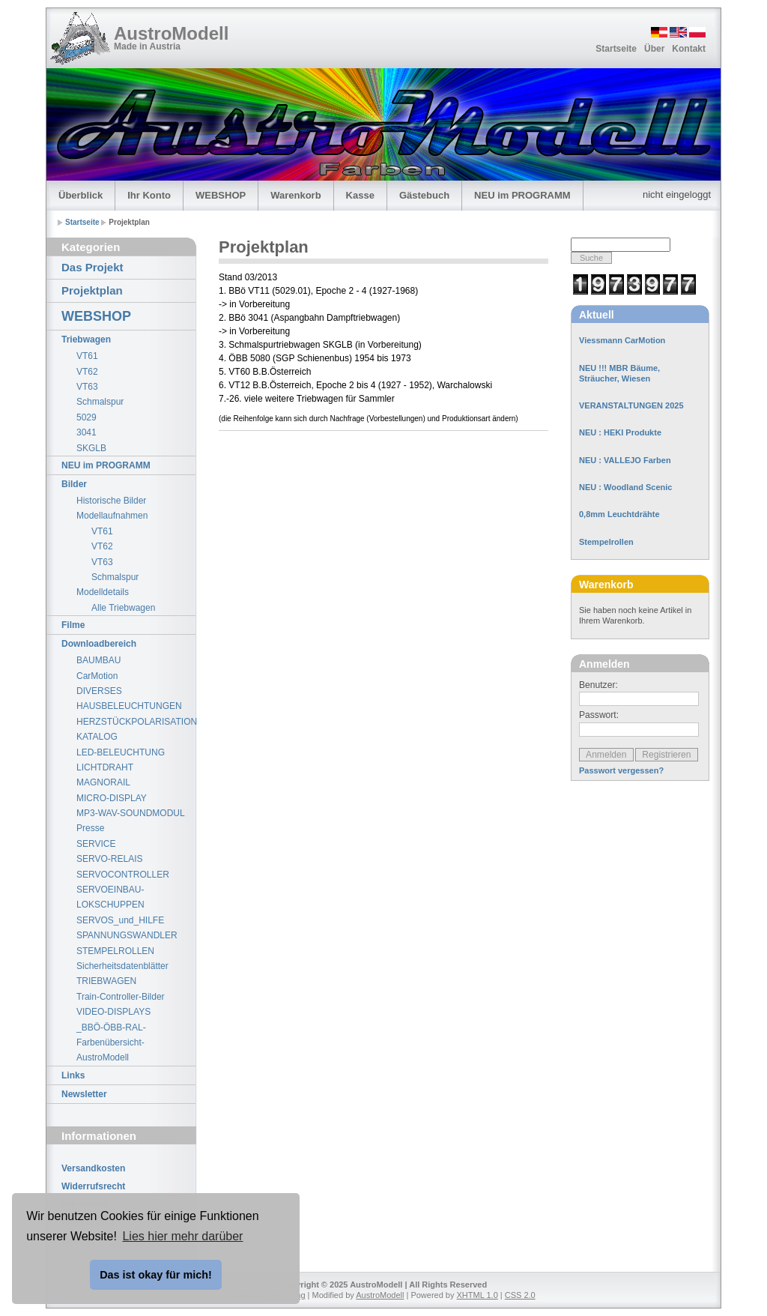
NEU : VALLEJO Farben (625, 460)
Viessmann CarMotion (622, 340)
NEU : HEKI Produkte (620, 432)
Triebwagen (86, 339)
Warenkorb (295, 195)
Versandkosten (93, 1168)
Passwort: (599, 715)
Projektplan (92, 290)
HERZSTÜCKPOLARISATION (135, 721)
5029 (86, 417)
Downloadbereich (98, 644)
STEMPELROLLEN (115, 951)
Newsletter (84, 1094)
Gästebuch (424, 195)
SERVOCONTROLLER (122, 874)
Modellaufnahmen (112, 515)
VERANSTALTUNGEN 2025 (631, 405)
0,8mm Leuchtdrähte (619, 514)
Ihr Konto (149, 195)
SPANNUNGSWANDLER (127, 935)
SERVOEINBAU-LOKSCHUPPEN (110, 897)
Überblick (80, 195)
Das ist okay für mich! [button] (156, 1275)
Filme (73, 625)
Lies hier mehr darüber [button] (182, 1236)
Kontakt (689, 48)
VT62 (87, 371)
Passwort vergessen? (621, 770)
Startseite (616, 48)
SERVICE (95, 844)
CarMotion (97, 676)
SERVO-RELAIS (109, 859)
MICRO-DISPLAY (111, 798)
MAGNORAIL (103, 782)
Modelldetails (102, 592)
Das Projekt (92, 267)
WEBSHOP (220, 195)
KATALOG (97, 736)
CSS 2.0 (520, 1295)
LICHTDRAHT (104, 767)
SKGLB (91, 448)
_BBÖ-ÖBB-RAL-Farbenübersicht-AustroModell (111, 1042)
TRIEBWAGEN (106, 981)
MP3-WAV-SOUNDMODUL (130, 813)
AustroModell (171, 33)
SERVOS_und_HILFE (120, 920)
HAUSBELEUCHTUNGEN (129, 706)
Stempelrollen (606, 541)
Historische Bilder (111, 500)
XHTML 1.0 (477, 1295)
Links (73, 1075)
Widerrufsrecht (93, 1186)
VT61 (87, 356)
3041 (86, 432)
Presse (90, 828)
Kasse (360, 195)
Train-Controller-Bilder (120, 996)
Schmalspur (100, 401)
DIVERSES (99, 691)
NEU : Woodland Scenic (625, 487)
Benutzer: (598, 685)
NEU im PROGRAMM (522, 195)
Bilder (74, 484)
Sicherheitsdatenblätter (122, 966)
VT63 (87, 386)
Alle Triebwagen (123, 608)
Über (654, 48)
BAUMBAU (98, 660)
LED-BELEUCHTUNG (120, 752)
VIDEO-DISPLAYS (113, 1011)
